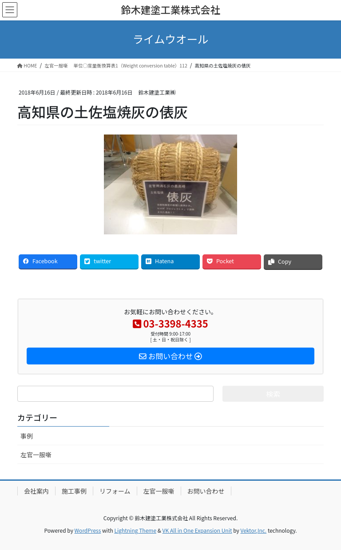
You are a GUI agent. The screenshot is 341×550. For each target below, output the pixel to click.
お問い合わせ (206, 491)
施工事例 (74, 491)
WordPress (88, 530)
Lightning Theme (135, 530)
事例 (26, 435)
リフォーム (115, 491)
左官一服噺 (36, 454)
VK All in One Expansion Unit (197, 530)
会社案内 (36, 491)
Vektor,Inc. (253, 530)
